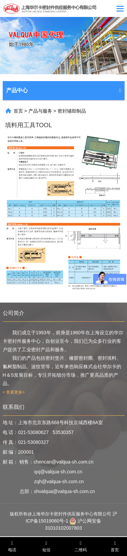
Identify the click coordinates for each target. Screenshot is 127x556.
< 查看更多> (14, 393)
